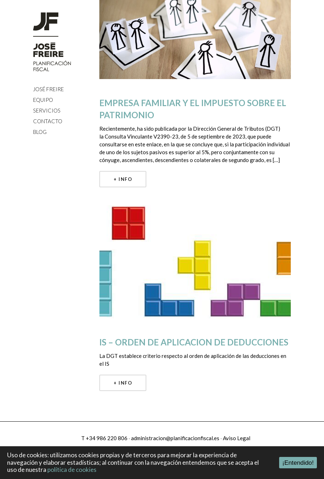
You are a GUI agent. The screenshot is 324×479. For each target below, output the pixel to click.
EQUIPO (43, 100)
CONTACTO (47, 121)
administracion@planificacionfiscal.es (175, 438)
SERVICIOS (47, 110)
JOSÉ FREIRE (48, 89)
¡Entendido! (298, 462)
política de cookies (71, 469)
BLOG (40, 132)
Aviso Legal (236, 438)
